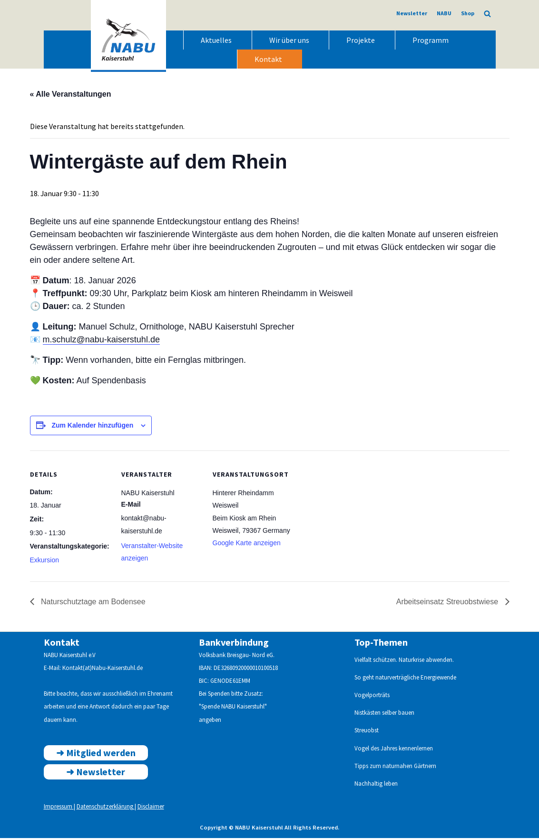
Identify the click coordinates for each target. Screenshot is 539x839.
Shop (467, 13)
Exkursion (44, 561)
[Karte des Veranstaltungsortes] (354, 516)
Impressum (59, 808)
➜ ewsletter (95, 773)
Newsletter (411, 13)
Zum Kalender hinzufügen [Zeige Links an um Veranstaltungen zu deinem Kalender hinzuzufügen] (92, 425)
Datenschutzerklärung (106, 808)
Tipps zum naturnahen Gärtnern (395, 767)
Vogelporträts (372, 696)
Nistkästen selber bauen (384, 713)
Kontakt (268, 59)
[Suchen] (487, 13)
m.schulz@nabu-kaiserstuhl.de (101, 340)
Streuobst (366, 732)
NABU (444, 13)
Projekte (360, 40)
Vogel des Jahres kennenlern (390, 749)
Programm (430, 40)
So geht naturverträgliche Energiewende (405, 678)
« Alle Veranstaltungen (70, 94)
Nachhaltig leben (376, 784)
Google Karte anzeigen (247, 544)
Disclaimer (150, 808)
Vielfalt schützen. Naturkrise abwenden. (404, 661)
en (430, 749)
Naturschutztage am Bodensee (92, 603)
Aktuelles (216, 40)
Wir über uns (289, 40)
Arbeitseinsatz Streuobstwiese (448, 603)
